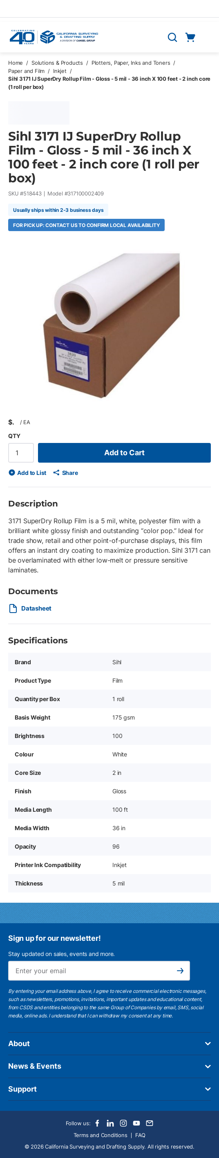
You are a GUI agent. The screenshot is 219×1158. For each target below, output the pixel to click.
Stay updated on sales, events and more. (61, 953)
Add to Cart (124, 452)
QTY (14, 435)
